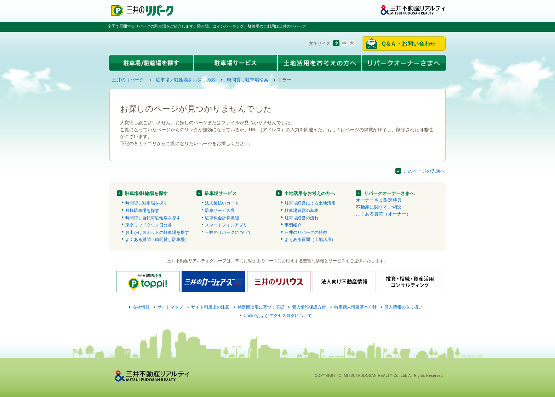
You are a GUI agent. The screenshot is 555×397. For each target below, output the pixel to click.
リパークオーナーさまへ (389, 193)
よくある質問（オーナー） (383, 214)
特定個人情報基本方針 (355, 307)
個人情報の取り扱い (403, 307)
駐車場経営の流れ (302, 217)
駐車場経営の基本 (302, 210)
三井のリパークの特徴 (306, 232)
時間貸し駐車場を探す (146, 203)
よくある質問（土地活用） (310, 239)
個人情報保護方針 (309, 307)
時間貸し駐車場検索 (247, 79)
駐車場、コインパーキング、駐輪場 (228, 26)
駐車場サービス (221, 193)
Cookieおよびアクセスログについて (278, 315)
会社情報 (141, 307)
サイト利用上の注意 (210, 307)
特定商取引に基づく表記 (261, 307)
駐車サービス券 (220, 210)
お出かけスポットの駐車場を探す (157, 232)
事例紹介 (293, 225)
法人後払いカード (222, 203)
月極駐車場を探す (142, 210)
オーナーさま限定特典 (379, 200)
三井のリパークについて (228, 232)
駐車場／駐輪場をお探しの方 (186, 79)
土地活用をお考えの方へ (309, 193)
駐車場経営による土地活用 (310, 203)
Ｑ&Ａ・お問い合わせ (408, 44)
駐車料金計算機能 (222, 217)
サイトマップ (170, 307)
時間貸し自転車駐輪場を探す (153, 217)
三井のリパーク (128, 79)
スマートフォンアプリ (226, 225)
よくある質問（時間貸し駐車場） (157, 239)
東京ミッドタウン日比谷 (148, 225)
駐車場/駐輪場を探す (146, 193)
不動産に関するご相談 (379, 207)
